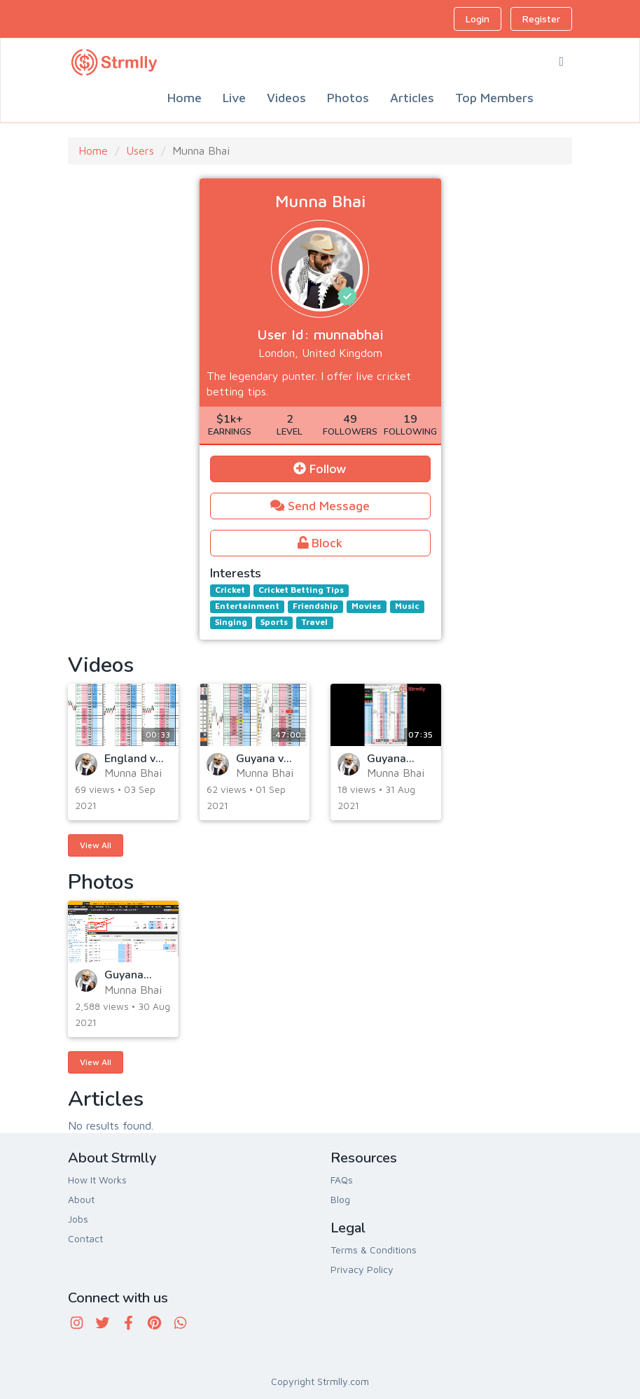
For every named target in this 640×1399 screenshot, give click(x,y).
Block (320, 542)
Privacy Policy (362, 1269)
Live (234, 97)
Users (140, 150)
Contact (85, 1238)
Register (541, 18)
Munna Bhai (133, 772)
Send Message (320, 505)
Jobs (78, 1219)
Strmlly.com (343, 1381)
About (81, 1199)
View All (95, 845)
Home (184, 97)
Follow (320, 468)
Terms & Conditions (374, 1250)
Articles (412, 97)
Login (477, 18)
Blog (340, 1199)
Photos (348, 97)
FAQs (342, 1180)
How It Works (97, 1180)
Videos (286, 97)
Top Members (494, 97)
